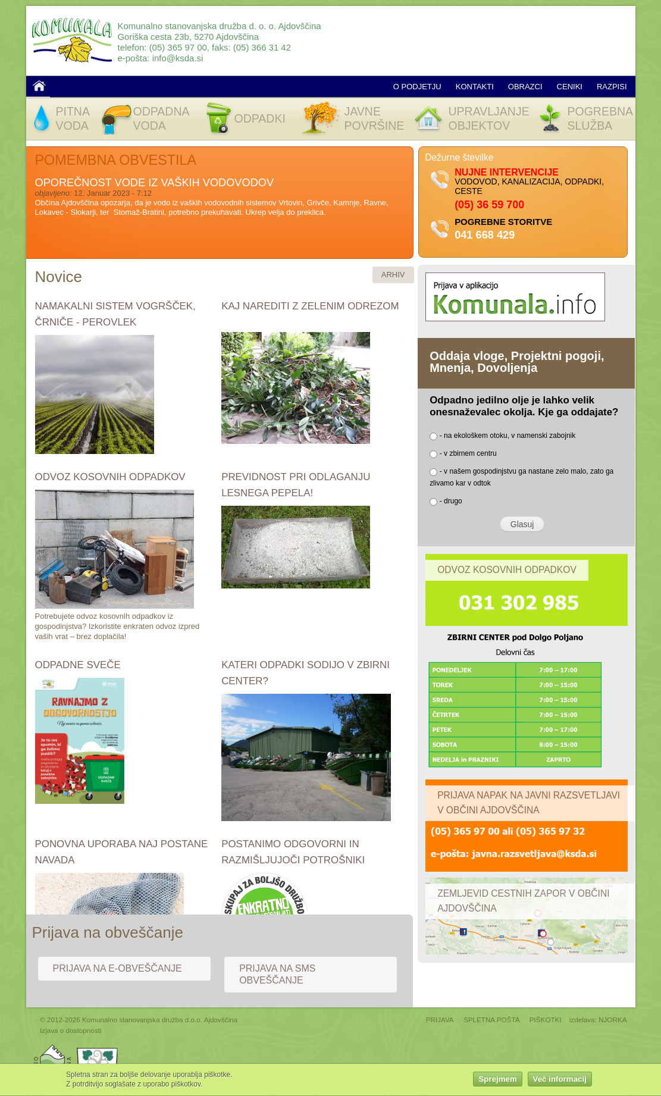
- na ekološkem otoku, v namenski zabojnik (507, 435)
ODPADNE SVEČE (78, 665)
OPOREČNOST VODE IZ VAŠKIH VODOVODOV (154, 183)
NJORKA (612, 1019)
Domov (39, 85)
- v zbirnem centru (468, 453)
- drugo (451, 501)
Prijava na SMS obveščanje (277, 974)
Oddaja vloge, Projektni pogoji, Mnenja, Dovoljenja (517, 361)
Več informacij (560, 1081)
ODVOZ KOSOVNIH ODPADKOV (110, 477)
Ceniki (569, 86)
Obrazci (525, 86)
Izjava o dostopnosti (70, 1030)
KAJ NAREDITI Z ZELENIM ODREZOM (310, 306)
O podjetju (417, 86)
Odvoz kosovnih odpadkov (507, 570)
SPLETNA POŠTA (491, 1019)
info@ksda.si (177, 58)
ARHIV (393, 274)
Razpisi (612, 86)
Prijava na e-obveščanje (117, 968)
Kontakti (475, 86)
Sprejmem (497, 1081)
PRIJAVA (440, 1019)
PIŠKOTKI (546, 1019)
